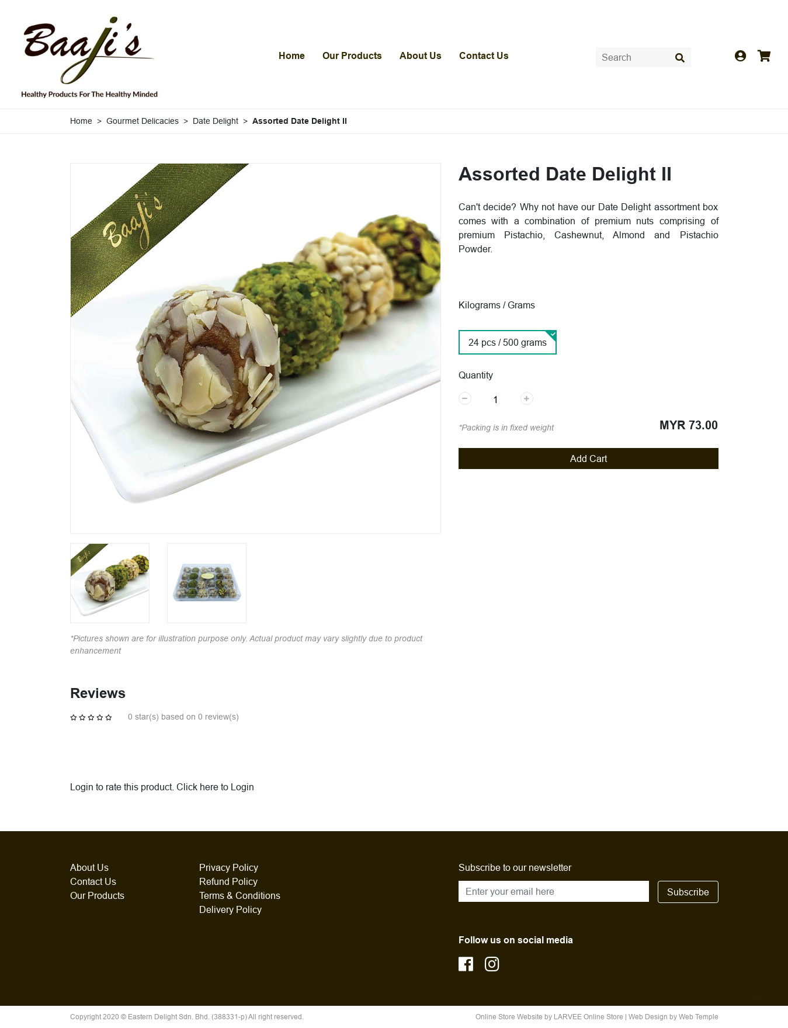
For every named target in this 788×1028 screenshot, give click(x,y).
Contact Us (484, 55)
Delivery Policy (230, 909)
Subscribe (688, 892)
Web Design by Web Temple (673, 1016)
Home (292, 55)
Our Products (352, 55)
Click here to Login (215, 787)
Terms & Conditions (239, 895)
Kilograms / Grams (497, 305)
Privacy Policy (228, 867)
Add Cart (588, 458)
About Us (421, 55)
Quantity (476, 375)
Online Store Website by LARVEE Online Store (549, 1016)
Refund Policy (228, 881)
